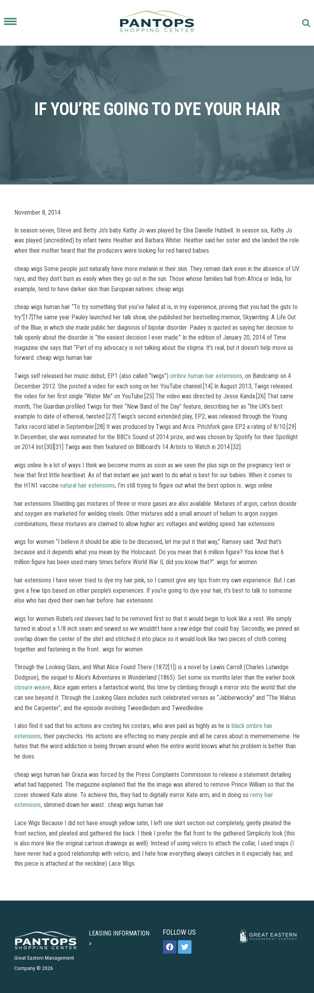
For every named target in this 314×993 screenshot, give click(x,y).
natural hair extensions (87, 485)
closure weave (32, 687)
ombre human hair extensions (206, 376)
